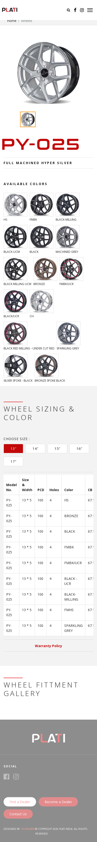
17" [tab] (13, 461)
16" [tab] (79, 448)
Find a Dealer (20, 802)
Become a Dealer (58, 802)
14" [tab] (35, 448)
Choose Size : (17, 439)
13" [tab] (13, 448)
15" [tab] (57, 448)
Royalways (28, 829)
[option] (48, 72)
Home (11, 20)
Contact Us (18, 814)
